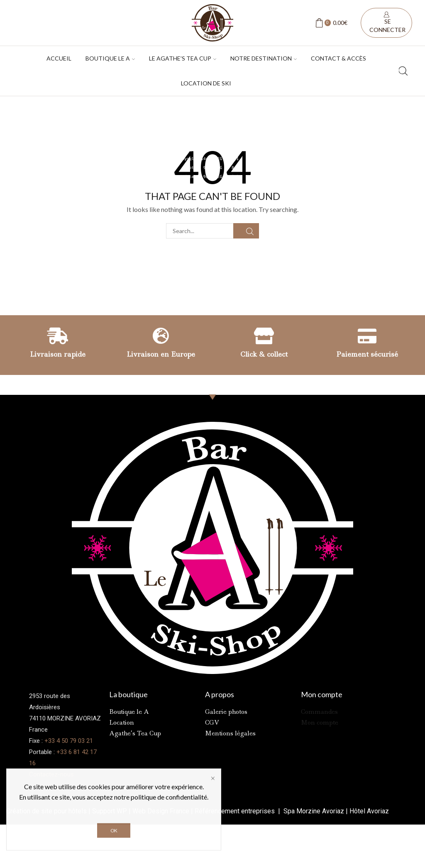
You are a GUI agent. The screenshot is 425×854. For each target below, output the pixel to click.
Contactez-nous (51, 774)
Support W (107, 811)
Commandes (319, 712)
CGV (212, 722)
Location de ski (206, 83)
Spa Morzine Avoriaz (313, 811)
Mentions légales (230, 733)
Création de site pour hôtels (46, 811)
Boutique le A (129, 712)
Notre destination (263, 58)
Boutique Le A (110, 58)
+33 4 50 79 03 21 (68, 741)
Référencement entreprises (235, 811)
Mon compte (319, 722)
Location (121, 722)
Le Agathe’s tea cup (182, 58)
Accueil (58, 58)
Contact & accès (338, 58)
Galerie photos (226, 712)
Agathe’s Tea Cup (135, 733)
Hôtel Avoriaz (369, 811)
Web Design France (160, 811)
